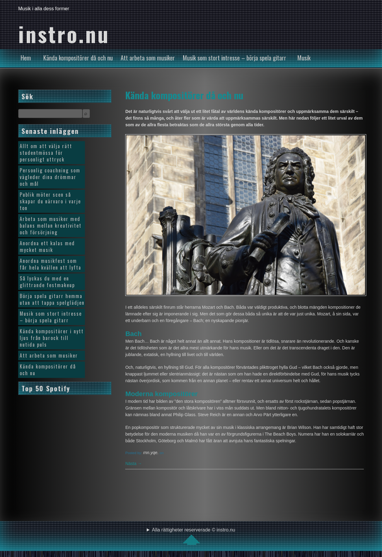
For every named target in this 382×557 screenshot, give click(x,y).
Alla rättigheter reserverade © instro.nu (193, 536)
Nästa (133, 463)
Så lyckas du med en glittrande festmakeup (47, 282)
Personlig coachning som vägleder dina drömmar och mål (50, 177)
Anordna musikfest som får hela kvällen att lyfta (50, 264)
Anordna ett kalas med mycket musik (47, 246)
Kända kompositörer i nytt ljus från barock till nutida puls (52, 338)
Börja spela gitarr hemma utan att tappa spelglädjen (52, 299)
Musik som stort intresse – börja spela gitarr (234, 57)
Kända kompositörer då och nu (78, 57)
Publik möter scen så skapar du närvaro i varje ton (50, 201)
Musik (303, 57)
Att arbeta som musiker (148, 57)
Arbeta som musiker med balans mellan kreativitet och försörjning (51, 225)
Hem (26, 57)
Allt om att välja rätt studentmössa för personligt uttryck (46, 152)
